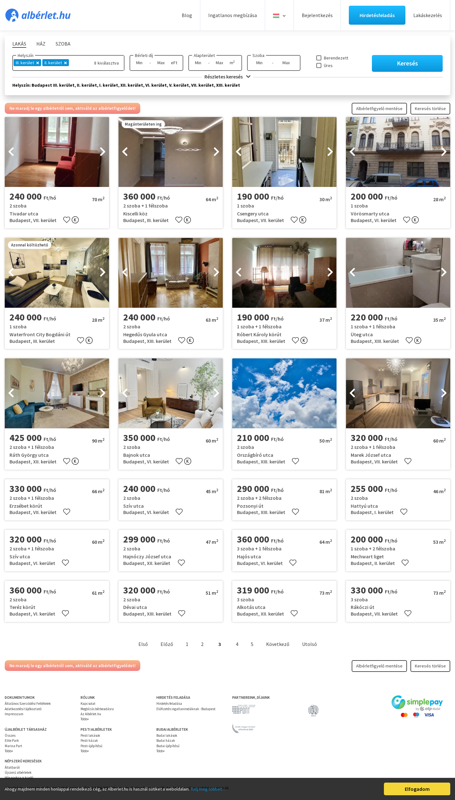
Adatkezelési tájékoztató (23, 709)
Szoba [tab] (63, 43)
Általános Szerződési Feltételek (28, 703)
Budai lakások (166, 735)
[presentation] (11, 152)
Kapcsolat (88, 703)
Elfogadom (417, 789)
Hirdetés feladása (169, 703)
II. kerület (56, 62)
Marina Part (13, 746)
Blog (187, 15)
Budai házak (165, 740)
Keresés (407, 63)
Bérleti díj (144, 55)
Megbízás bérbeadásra (97, 709)
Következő (277, 644)
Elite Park (12, 740)
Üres (328, 65)
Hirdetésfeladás (377, 15)
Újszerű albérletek (18, 772)
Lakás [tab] (19, 43)
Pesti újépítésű (91, 746)
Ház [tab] (41, 43)
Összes (10, 735)
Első (143, 644)
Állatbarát (12, 767)
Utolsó (309, 644)
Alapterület (204, 55)
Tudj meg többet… (208, 789)
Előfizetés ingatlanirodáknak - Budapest (185, 709)
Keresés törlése (430, 108)
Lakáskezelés (427, 15)
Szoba (258, 55)
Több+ (85, 719)
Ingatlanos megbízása (232, 15)
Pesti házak (89, 740)
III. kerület (27, 62)
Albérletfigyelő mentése (379, 108)
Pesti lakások (90, 735)
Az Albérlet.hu (91, 714)
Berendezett (336, 58)
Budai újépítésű (167, 746)
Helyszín (25, 55)
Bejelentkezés (317, 15)
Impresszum (14, 714)
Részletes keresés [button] (227, 76)
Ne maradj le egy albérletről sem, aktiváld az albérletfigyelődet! (72, 108)
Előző (167, 644)
